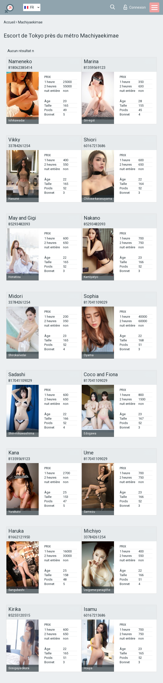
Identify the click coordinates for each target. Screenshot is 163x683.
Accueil (10, 22)
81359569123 (94, 67)
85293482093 (19, 224)
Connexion (135, 7)
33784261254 (19, 146)
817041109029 (95, 302)
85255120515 (19, 615)
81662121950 (19, 537)
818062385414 (20, 67)
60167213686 (94, 146)
